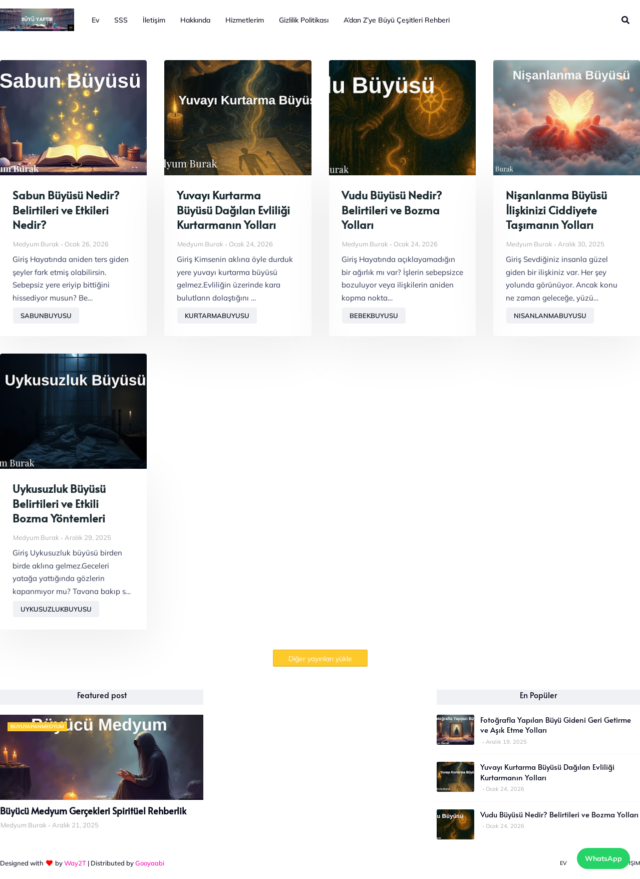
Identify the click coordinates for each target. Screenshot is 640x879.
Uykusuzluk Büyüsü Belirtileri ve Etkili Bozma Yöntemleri (59, 503)
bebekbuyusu (374, 316)
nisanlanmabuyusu (550, 316)
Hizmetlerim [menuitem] (244, 20)
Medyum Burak (36, 244)
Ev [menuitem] (95, 20)
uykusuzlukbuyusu (56, 609)
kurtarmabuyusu (217, 316)
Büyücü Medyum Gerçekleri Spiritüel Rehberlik (93, 811)
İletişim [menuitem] (154, 20)
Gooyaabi (149, 863)
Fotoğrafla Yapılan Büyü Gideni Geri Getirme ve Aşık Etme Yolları (555, 725)
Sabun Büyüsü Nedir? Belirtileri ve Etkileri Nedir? (66, 210)
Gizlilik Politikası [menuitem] (304, 20)
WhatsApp (603, 858)
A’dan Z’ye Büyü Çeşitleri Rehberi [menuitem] (397, 20)
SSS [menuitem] (121, 20)
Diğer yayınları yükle (320, 658)
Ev (563, 862)
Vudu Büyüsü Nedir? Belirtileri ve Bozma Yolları (392, 210)
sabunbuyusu (46, 316)
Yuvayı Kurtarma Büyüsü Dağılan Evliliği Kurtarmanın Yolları (233, 210)
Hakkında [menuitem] (195, 20)
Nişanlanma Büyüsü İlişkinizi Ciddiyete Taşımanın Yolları (556, 210)
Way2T (75, 863)
